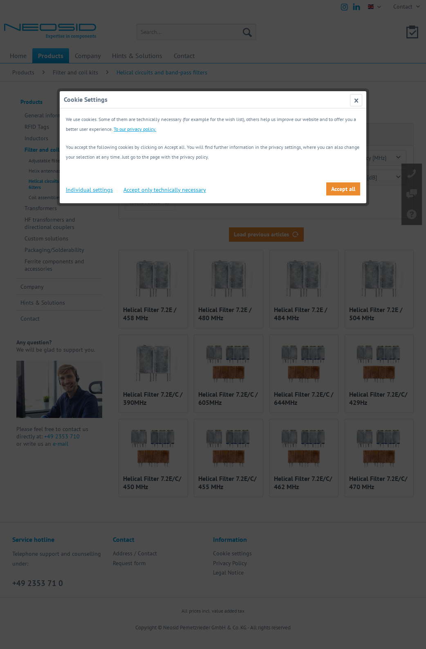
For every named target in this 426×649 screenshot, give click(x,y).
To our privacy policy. (135, 129)
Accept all (343, 189)
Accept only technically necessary (164, 189)
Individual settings (89, 189)
